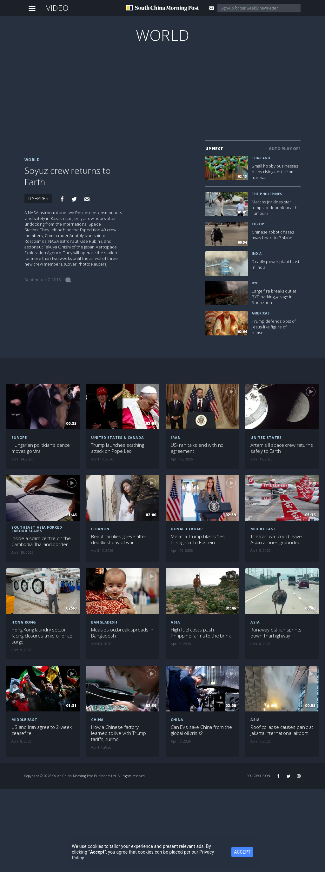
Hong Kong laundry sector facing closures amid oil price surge (41, 636)
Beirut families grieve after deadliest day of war (119, 539)
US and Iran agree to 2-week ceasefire (41, 730)
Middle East (24, 719)
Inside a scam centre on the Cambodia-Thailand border (41, 541)
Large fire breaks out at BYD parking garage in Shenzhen (274, 296)
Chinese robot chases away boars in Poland (273, 235)
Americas (260, 313)
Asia (175, 622)
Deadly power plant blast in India (275, 264)
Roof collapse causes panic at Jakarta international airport (281, 730)
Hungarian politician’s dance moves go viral (40, 448)
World (162, 35)
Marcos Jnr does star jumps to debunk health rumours (274, 207)
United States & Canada (117, 437)
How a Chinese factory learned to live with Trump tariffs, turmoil (118, 733)
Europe (259, 224)
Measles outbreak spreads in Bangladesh (122, 633)
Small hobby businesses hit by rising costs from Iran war (275, 171)
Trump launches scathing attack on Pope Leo (117, 448)
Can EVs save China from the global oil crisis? (201, 730)
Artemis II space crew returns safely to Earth (281, 448)
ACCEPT (242, 852)
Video (57, 8)
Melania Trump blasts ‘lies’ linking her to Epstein (198, 539)
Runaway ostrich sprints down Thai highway (276, 633)
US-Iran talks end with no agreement (197, 448)
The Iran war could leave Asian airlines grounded (276, 539)
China (97, 719)
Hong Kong (23, 622)
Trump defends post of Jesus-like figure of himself (274, 326)
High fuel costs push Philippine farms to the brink (201, 633)
